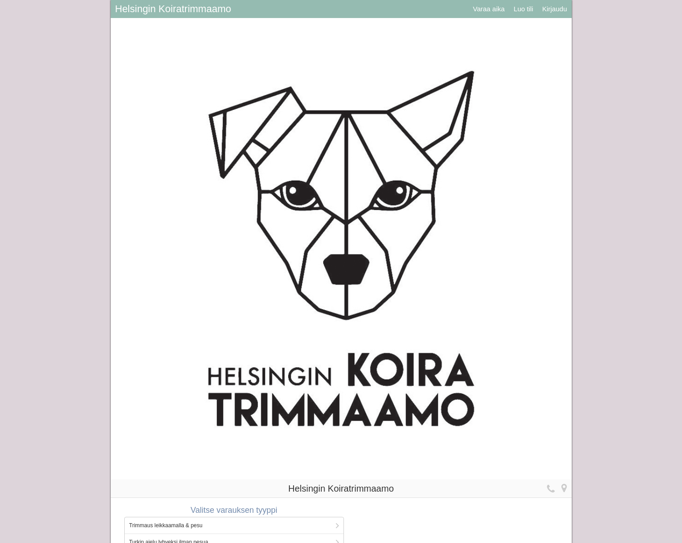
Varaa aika (489, 9)
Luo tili (523, 9)
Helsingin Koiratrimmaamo (173, 8)
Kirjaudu (554, 9)
